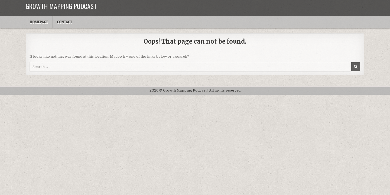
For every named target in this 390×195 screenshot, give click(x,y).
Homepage (39, 22)
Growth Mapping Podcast (61, 6)
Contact (64, 22)
